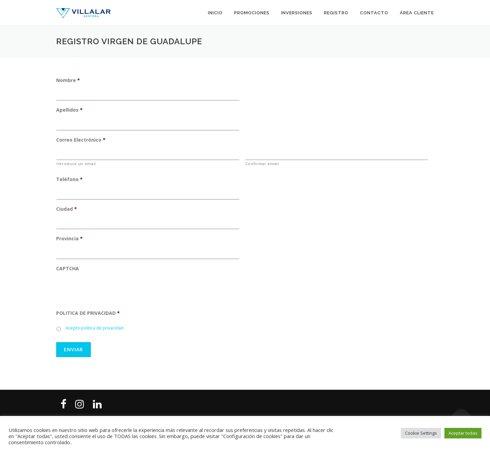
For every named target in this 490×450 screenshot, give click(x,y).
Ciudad (66, 209)
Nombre (68, 80)
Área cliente (417, 12)
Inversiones (296, 12)
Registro (336, 12)
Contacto (374, 12)
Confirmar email (262, 163)
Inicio (215, 12)
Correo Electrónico (80, 140)
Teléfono (69, 179)
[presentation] (108, 290)
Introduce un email (76, 163)
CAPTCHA (67, 269)
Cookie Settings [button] (421, 433)
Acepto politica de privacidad (95, 328)
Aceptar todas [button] (462, 433)
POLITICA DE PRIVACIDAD (88, 313)
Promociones (252, 12)
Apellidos (69, 110)
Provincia (69, 239)
